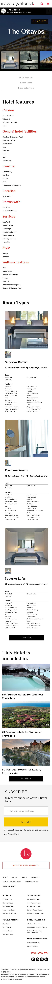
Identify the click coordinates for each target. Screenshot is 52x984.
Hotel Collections (26, 88)
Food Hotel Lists (8, 906)
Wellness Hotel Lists (9, 913)
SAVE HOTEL (40, 21)
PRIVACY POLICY (31, 882)
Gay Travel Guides (33, 903)
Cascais (28, 12)
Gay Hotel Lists (7, 903)
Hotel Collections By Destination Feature (34, 931)
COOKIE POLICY (8, 886)
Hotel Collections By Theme (37, 927)
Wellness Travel (7, 934)
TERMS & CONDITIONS (11, 882)
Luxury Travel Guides (34, 910)
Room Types (26, 83)
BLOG (24, 877)
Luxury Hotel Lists (8, 910)
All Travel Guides (33, 899)
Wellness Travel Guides (35, 913)
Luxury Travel (7, 931)
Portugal (10, 12)
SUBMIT (26, 821)
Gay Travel (6, 924)
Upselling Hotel (32, 946)
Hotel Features (26, 77)
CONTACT (35, 877)
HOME (4, 877)
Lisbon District (19, 12)
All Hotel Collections (34, 924)
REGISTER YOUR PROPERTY (26, 865)
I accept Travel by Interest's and (26, 832)
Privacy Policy (13, 834)
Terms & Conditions (39, 830)
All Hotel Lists (7, 899)
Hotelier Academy (33, 942)
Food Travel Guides (34, 906)
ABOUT (15, 877)
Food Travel (6, 927)
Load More (26, 638)
